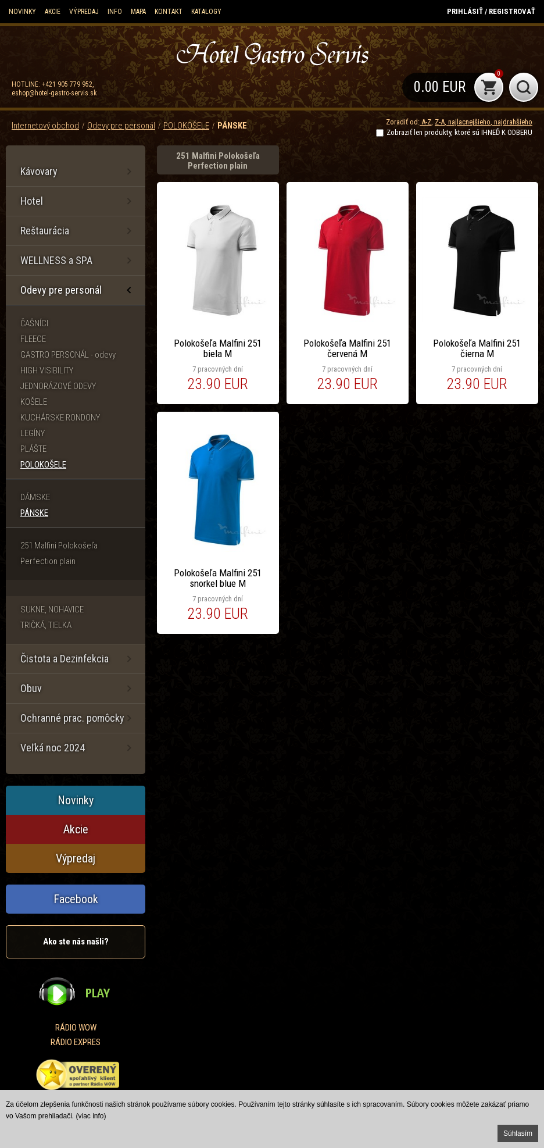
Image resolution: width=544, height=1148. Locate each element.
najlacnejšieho (468, 121)
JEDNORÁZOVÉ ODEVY (58, 386)
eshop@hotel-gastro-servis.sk (54, 93)
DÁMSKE (35, 497)
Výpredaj (84, 12)
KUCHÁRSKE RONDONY (60, 417)
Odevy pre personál (121, 125)
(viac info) (91, 1116)
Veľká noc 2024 (52, 747)
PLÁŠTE (33, 449)
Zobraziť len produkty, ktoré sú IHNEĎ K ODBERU (459, 132)
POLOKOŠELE (186, 125)
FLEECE (33, 339)
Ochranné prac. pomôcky (72, 718)
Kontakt (168, 12)
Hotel (31, 201)
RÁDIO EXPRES (76, 1042)
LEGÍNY (32, 433)
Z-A (440, 121)
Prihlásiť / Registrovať (491, 11)
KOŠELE (33, 402)
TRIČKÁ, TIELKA (45, 625)
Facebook (75, 899)
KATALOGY (206, 12)
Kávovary (39, 171)
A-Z (425, 121)
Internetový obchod (45, 125)
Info (115, 12)
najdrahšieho (512, 121)
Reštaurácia (44, 230)
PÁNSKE (232, 125)
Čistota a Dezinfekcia (64, 659)
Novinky (22, 12)
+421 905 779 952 (67, 84)
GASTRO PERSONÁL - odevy (68, 355)
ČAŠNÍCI (34, 323)
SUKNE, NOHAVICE (52, 609)
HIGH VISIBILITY (46, 370)
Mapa (138, 12)
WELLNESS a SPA (56, 260)
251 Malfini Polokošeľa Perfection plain (59, 553)
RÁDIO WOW (75, 1027)
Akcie (52, 12)
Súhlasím (517, 1133)
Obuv (31, 688)
